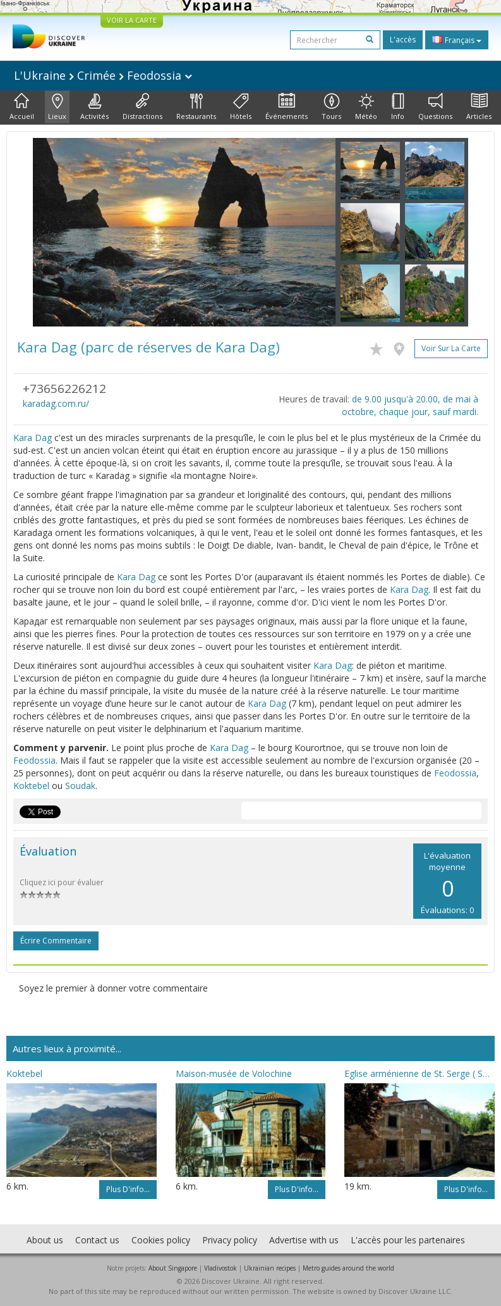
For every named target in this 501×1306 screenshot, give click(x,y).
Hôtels (240, 107)
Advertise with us (304, 1240)
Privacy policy (229, 1240)
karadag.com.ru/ (56, 403)
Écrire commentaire (56, 940)
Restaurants (196, 107)
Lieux (57, 107)
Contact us (97, 1240)
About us (45, 1240)
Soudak (80, 786)
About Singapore (172, 1268)
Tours (331, 107)
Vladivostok (220, 1268)
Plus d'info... (128, 1189)
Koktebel (31, 786)
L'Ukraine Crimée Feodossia (103, 75)
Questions (435, 107)
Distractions (142, 107)
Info (397, 107)
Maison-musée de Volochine (234, 1073)
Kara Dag (32, 438)
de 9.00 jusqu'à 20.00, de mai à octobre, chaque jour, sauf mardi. (410, 405)
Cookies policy (160, 1240)
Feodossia (34, 760)
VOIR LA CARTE (132, 20)
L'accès (403, 39)
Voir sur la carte (451, 348)
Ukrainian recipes (270, 1268)
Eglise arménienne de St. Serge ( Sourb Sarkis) (419, 1073)
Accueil (21, 107)
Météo (366, 107)
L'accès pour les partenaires (408, 1240)
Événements (286, 107)
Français (456, 40)
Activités (94, 107)
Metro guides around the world (348, 1268)
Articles (479, 107)
